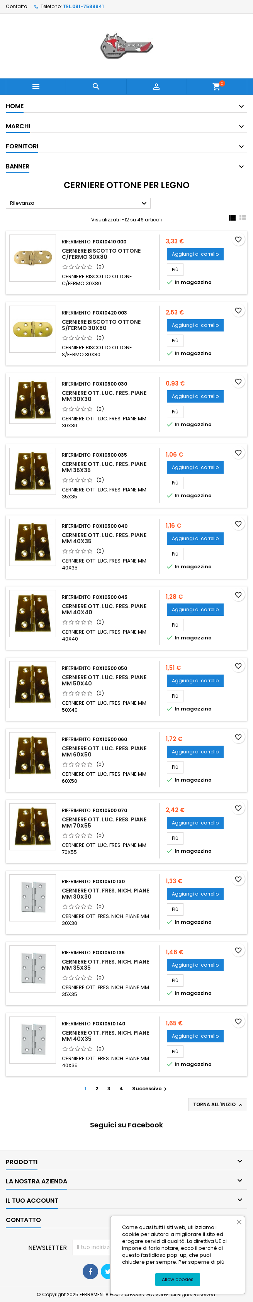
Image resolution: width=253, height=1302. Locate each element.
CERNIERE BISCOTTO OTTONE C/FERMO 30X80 (101, 254)
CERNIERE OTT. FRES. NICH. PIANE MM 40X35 (105, 1036)
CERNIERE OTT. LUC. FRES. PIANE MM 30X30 (104, 396)
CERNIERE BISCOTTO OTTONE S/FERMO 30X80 (101, 325)
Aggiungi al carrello (195, 254)
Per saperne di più (201, 1262)
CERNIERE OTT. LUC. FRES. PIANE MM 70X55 (104, 822)
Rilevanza (79, 203)
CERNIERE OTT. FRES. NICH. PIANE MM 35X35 (105, 965)
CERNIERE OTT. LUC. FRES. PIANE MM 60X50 (104, 751)
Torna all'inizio (218, 1104)
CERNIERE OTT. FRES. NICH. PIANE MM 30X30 (105, 894)
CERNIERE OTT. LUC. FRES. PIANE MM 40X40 (104, 609)
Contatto (16, 6)
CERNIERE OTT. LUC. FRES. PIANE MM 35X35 (104, 467)
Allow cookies (178, 1279)
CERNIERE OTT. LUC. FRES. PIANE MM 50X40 (104, 680)
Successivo (150, 1088)
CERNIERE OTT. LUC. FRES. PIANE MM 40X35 (104, 538)
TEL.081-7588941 (83, 6)
